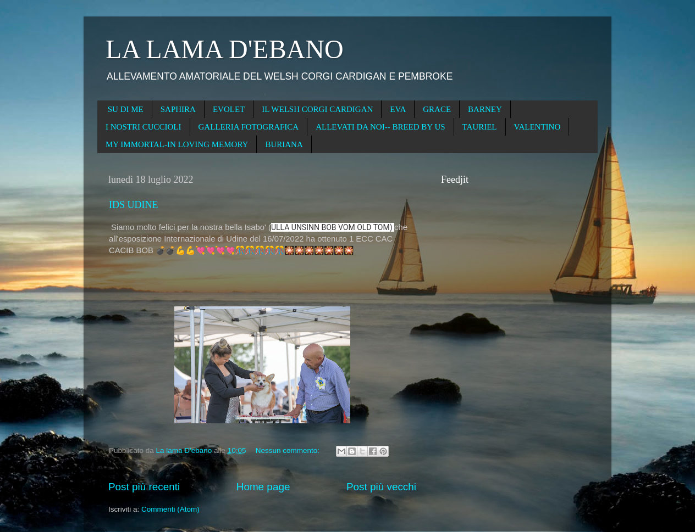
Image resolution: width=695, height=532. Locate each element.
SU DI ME (126, 109)
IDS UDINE (133, 204)
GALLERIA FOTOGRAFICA (248, 126)
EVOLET (229, 109)
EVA (398, 109)
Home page (263, 486)
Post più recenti (144, 486)
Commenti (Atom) (170, 509)
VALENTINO (537, 126)
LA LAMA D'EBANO (225, 49)
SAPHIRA (178, 109)
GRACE (437, 109)
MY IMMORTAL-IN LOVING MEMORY (177, 144)
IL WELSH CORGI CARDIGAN (317, 109)
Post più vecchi (381, 486)
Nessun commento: (289, 450)
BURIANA (283, 144)
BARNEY (485, 109)
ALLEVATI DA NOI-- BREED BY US (380, 126)
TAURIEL (479, 126)
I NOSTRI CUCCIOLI (143, 126)
